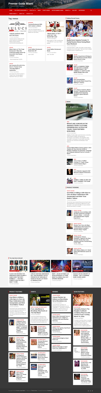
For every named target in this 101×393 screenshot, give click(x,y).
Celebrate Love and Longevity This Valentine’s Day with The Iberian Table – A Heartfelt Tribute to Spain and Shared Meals (86, 337)
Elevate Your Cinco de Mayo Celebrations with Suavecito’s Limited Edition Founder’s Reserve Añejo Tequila (82, 227)
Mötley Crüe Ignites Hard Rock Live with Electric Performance (61, 329)
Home (10, 10)
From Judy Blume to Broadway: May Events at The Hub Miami (39, 311)
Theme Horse (34, 390)
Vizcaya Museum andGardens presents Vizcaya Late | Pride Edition (43, 344)
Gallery (68, 38)
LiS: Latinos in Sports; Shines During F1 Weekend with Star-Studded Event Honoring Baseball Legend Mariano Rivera (82, 92)
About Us (21, 13)
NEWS (39, 10)
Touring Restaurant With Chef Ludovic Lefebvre (35, 25)
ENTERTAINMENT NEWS (57, 10)
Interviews (82, 10)
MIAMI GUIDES (12, 13)
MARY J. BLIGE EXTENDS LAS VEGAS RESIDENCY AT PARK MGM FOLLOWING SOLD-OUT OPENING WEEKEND (60, 276)
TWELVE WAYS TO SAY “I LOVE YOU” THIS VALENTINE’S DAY (54, 35)
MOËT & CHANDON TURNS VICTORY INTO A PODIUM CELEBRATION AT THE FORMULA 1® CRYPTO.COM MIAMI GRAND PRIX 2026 (82, 69)
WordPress (49, 390)
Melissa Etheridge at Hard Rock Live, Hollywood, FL (60, 347)
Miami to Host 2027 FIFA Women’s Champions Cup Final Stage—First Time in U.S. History (43, 370)
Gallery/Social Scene (73, 18)
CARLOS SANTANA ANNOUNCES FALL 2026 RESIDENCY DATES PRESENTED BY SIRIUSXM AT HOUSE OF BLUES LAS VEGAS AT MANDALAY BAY (40, 277)
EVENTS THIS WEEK (34, 307)
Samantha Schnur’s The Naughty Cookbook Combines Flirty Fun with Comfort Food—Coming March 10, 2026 (82, 312)
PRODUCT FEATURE (70, 190)
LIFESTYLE (32, 10)
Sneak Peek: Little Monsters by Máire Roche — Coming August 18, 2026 (86, 365)
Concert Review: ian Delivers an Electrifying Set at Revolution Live (60, 299)
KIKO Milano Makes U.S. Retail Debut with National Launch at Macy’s (82, 251)
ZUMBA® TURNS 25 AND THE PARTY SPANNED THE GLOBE (82, 180)
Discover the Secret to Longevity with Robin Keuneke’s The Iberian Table (86, 378)
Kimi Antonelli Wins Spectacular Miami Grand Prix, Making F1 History (82, 81)
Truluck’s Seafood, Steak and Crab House (16, 34)
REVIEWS (55, 292)
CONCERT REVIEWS (56, 295)
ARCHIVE (11, 30)
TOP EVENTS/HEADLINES (20, 10)
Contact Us (29, 13)
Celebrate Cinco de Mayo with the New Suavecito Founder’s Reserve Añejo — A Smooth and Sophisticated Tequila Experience (82, 215)
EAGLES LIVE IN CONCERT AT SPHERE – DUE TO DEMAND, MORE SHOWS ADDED (81, 275)
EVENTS (67, 10)
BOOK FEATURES (79, 292)
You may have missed (15, 258)
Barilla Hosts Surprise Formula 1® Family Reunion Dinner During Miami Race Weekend (78, 42)
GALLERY (74, 10)
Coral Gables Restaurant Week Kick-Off (35, 50)
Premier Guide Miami (20, 3)
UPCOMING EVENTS (43, 307)
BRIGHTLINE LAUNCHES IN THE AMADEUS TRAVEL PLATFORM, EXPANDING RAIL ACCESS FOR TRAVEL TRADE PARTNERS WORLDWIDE (77, 127)
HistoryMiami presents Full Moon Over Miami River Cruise (43, 357)
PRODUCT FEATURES (15, 292)
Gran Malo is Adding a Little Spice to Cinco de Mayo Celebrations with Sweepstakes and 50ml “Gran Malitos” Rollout (17, 301)
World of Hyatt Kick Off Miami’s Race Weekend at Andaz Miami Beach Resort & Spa (83, 57)
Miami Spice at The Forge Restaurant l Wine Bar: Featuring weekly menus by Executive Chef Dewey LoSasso (17, 52)
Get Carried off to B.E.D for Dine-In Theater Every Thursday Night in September (17, 68)
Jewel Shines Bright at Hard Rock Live (60, 338)
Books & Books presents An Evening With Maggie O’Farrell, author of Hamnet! (43, 331)
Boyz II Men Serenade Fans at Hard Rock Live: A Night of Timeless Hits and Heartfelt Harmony (61, 318)
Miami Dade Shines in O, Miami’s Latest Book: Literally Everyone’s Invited (86, 352)
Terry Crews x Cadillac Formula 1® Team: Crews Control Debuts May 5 (81, 162)
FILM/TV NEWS (46, 10)
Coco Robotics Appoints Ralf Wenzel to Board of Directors (82, 171)
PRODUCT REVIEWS (73, 187)
